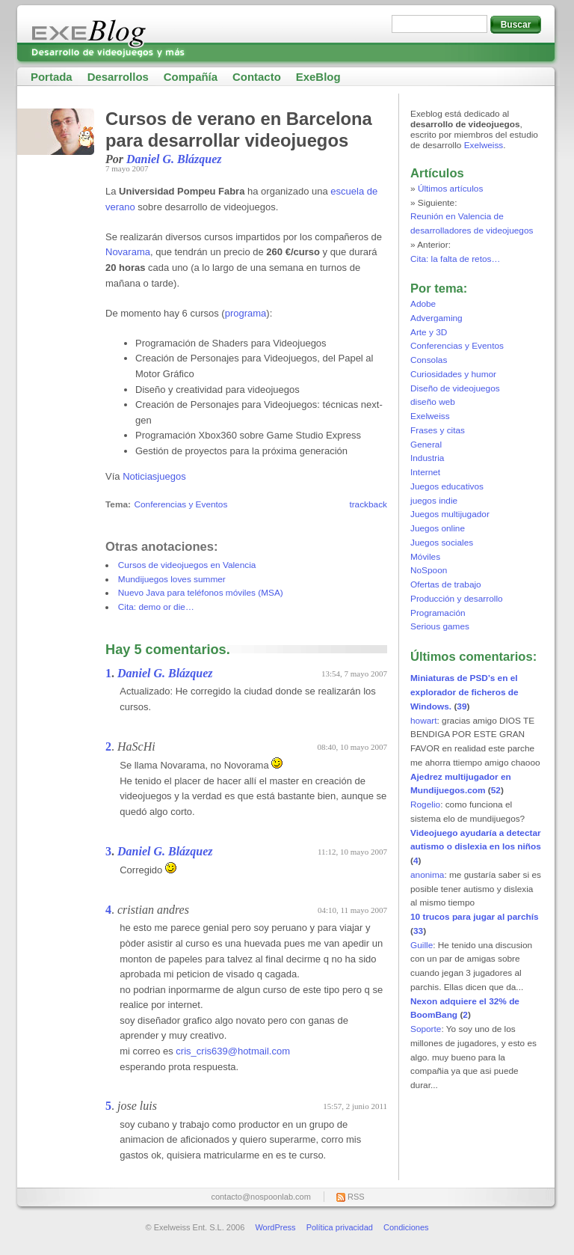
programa (246, 313)
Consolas (428, 360)
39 (461, 706)
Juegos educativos (447, 486)
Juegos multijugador (450, 514)
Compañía (190, 76)
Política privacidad (339, 1227)
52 (496, 790)
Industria (427, 458)
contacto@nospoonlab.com (260, 1196)
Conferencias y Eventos (180, 504)
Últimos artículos (450, 188)
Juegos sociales (441, 542)
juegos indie (433, 500)
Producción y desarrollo (456, 598)
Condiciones (406, 1227)
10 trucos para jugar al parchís (474, 917)
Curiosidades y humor (453, 374)
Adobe (423, 304)
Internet (425, 472)
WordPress (275, 1227)
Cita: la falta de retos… (455, 259)
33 (418, 931)
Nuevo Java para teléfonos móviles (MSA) (200, 592)
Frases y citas (437, 430)
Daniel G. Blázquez (174, 159)
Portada (51, 76)
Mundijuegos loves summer (172, 579)
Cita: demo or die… (156, 607)
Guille (421, 945)
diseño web (432, 402)
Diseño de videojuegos (455, 388)
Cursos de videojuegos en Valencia (187, 565)
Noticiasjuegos (154, 476)
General (426, 444)
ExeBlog (318, 76)
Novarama (127, 251)
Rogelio (425, 804)
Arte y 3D (428, 332)
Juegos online (437, 528)
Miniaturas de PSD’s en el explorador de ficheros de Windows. (464, 692)
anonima (427, 875)
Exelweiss (484, 145)
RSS (356, 1196)
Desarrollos (118, 76)
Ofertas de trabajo (445, 584)
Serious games (439, 626)
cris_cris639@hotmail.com (233, 1051)
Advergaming (436, 318)
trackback (368, 504)
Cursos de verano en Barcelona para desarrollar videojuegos (238, 129)
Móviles (425, 557)
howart (423, 720)
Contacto (256, 76)
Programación (438, 613)
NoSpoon (428, 570)
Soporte (425, 1029)
